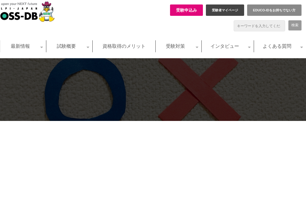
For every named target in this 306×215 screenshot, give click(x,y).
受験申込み (186, 10)
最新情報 (20, 46)
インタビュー (224, 46)
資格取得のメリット (124, 46)
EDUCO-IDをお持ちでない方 (274, 10)
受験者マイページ (225, 10)
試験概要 (66, 46)
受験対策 (175, 46)
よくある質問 (277, 46)
